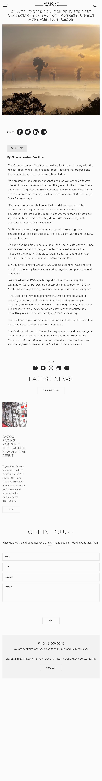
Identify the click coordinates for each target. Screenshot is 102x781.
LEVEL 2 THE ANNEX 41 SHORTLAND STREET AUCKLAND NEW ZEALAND (51, 659)
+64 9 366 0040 (52, 643)
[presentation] (51, 609)
